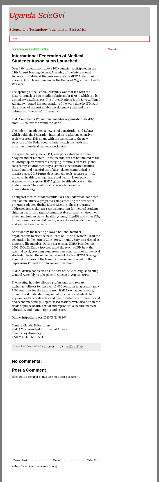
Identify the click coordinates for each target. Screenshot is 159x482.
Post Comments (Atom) (43, 466)
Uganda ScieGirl (36, 15)
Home (14, 39)
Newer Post (20, 460)
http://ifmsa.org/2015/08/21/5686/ (44, 317)
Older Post (93, 460)
